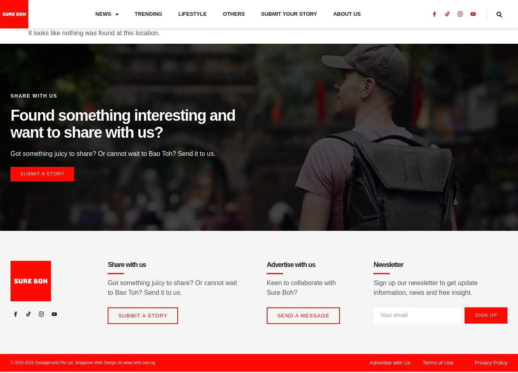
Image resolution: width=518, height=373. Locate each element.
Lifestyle (192, 14)
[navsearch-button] (504, 14)
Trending (148, 14)
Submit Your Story (289, 14)
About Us (347, 14)
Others (234, 14)
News (107, 14)
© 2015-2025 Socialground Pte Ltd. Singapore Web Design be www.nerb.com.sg (83, 364)
